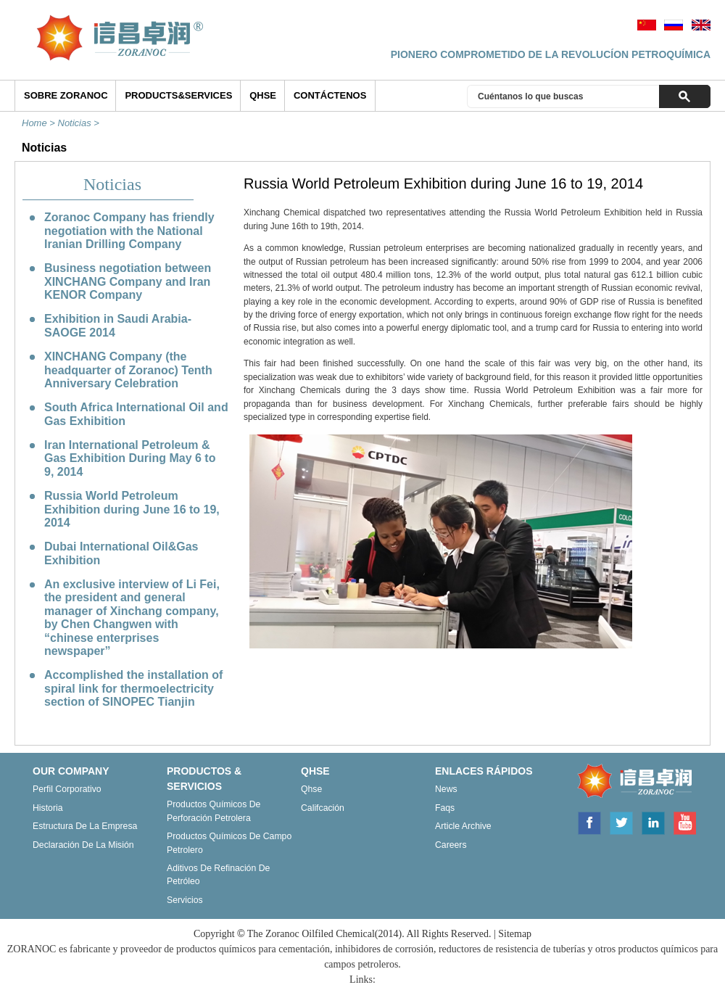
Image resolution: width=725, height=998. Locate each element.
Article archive (463, 826)
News (446, 789)
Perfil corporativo (67, 789)
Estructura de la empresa (85, 826)
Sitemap (514, 933)
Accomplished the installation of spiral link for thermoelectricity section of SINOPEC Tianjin (133, 688)
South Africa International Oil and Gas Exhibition (136, 413)
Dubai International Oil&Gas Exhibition (121, 553)
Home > (40, 122)
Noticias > (80, 122)
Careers (451, 845)
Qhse (311, 789)
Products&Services (178, 95)
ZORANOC (631, 782)
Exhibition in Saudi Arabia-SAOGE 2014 (117, 325)
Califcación (322, 808)
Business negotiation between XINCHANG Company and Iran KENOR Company (127, 281)
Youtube (684, 822)
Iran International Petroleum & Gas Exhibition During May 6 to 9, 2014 (129, 458)
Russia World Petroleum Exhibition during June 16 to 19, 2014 (132, 509)
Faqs (445, 808)
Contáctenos (330, 95)
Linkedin (653, 822)
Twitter (621, 822)
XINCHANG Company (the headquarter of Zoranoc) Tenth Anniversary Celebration (128, 369)
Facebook (589, 822)
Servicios (185, 900)
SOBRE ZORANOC (66, 95)
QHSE (262, 95)
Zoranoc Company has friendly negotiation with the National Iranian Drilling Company (129, 230)
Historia (48, 808)
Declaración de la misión (83, 845)
